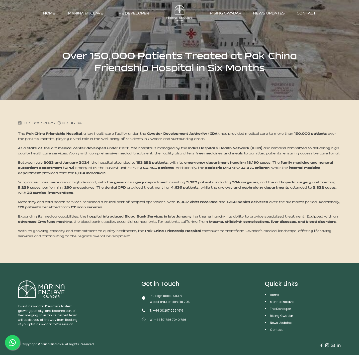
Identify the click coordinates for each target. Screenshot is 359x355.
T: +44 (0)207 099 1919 (166, 310)
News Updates (269, 13)
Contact (306, 13)
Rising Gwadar (225, 13)
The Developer (132, 13)
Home (49, 13)
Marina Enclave (85, 13)
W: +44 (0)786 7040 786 (168, 320)
